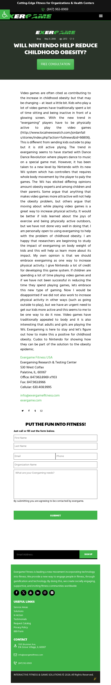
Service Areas (21, 609)
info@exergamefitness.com (40, 396)
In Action (19, 617)
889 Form (19, 633)
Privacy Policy (21, 629)
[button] (5, 14)
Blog (39, 39)
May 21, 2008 (50, 39)
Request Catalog (23, 625)
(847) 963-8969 (57, 9)
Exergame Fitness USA (36, 358)
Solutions (19, 613)
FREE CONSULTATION (55, 64)
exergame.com (31, 401)
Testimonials (21, 621)
